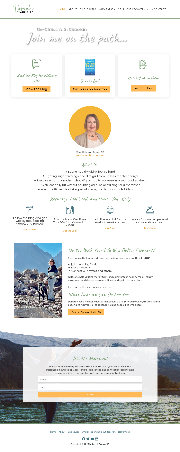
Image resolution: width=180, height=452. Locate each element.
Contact (125, 432)
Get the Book (70, 231)
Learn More (150, 228)
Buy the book (70, 222)
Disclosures (73, 432)
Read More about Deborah (90, 155)
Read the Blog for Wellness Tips (36, 78)
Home (52, 432)
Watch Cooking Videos (143, 78)
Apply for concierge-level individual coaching (150, 221)
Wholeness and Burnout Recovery (99, 432)
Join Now (110, 228)
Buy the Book (90, 81)
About (61, 432)
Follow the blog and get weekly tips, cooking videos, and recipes (30, 221)
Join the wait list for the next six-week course (110, 221)
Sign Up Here (30, 229)
